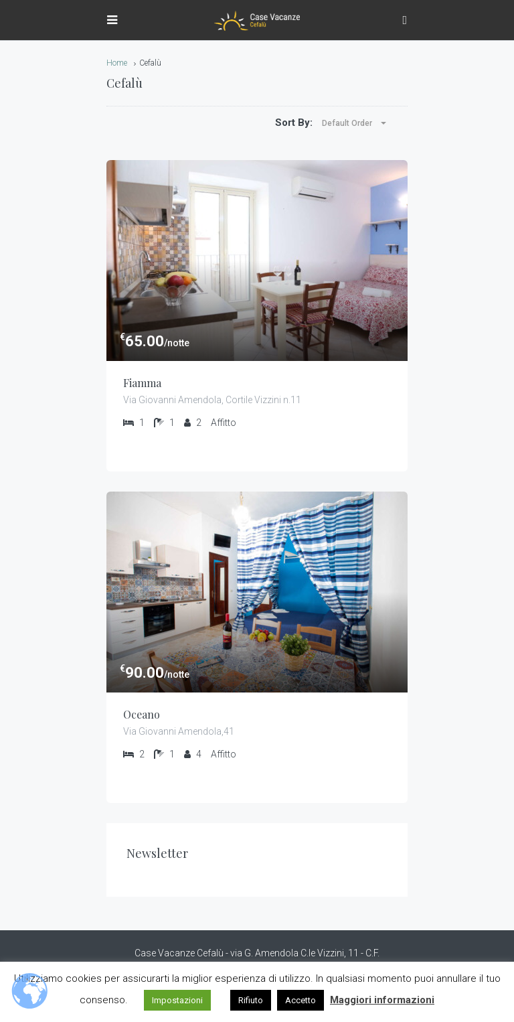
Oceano (141, 714)
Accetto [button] (300, 1000)
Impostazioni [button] (177, 1000)
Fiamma (142, 383)
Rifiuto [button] (250, 1000)
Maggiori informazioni (382, 1000)
